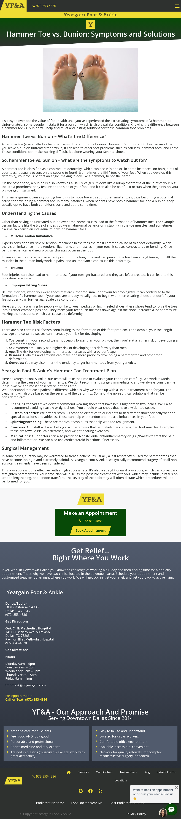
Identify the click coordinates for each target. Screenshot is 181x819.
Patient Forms (166, 772)
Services (83, 772)
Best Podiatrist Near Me (127, 803)
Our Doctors (104, 772)
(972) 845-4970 (16, 643)
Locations (121, 780)
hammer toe (162, 121)
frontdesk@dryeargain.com (25, 685)
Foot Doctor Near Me (86, 803)
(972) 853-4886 (16, 614)
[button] (177, 6)
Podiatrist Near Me (50, 803)
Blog (147, 772)
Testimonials (128, 772)
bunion (73, 124)
